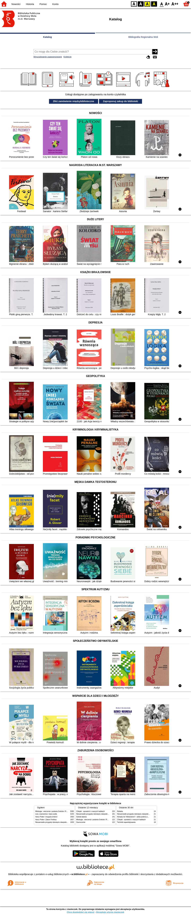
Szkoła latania (81, 817)
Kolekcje (67, 57)
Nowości (16, 4)
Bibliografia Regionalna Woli (143, 37)
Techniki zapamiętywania (126, 822)
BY (154, 3)
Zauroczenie (80, 822)
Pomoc (43, 4)
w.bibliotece (79, 874)
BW (141, 3)
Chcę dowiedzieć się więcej (80, 912)
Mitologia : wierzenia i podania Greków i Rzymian (53, 811)
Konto (55, 4)
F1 (167, 3)
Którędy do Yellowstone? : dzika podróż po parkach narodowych (140, 817)
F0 (161, 3)
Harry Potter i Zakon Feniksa (45, 820)
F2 (174, 3)
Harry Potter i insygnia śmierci (46, 817)
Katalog (47, 37)
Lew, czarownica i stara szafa (46, 814)
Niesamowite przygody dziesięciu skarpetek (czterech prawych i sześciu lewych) (64, 822)
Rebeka (120, 811)
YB (147, 3)
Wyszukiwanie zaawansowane (47, 57)
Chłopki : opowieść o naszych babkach (90, 811)
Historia (30, 4)
